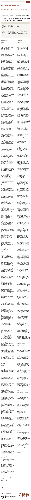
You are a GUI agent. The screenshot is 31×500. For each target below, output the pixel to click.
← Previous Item (4, 487)
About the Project (9, 11)
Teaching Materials (23, 9)
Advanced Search (27, 2)
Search (29, 2)
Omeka (9, 493)
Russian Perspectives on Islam (11, 6)
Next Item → (27, 488)
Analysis (2, 11)
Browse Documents (4, 9)
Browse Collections (14, 9)
